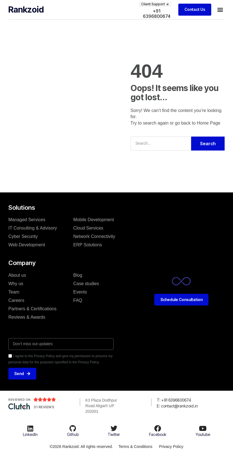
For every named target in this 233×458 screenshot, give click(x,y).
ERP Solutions (87, 244)
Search (208, 143)
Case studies (86, 283)
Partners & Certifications (32, 308)
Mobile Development (93, 219)
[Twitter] (114, 428)
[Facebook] (157, 428)
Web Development (26, 244)
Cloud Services (88, 228)
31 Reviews (43, 407)
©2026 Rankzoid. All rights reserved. (81, 446)
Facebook (157, 434)
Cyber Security (23, 236)
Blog (77, 275)
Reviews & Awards (26, 316)
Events (80, 291)
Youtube (203, 434)
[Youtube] (203, 428)
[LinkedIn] (30, 428)
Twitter (114, 434)
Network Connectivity (94, 236)
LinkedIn (30, 434)
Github (73, 434)
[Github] (72, 428)
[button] (220, 9)
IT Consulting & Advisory (32, 228)
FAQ (77, 300)
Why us (15, 283)
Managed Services (26, 219)
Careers (16, 300)
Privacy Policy (171, 446)
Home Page (208, 123)
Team (13, 291)
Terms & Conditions (135, 446)
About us (17, 275)
